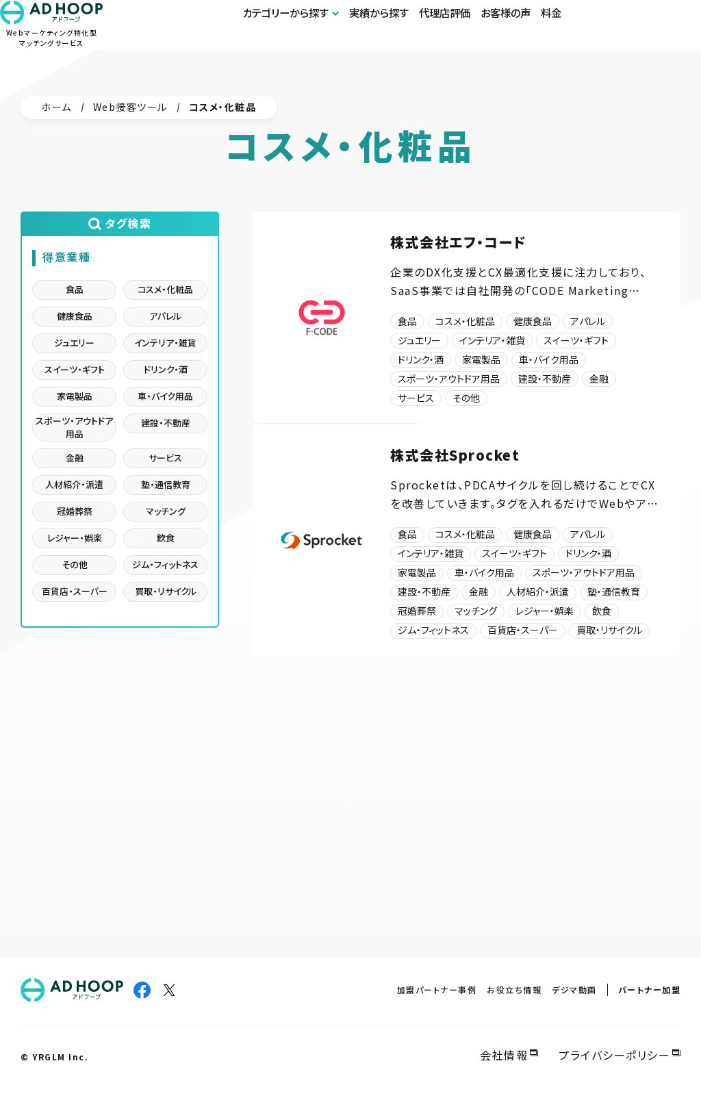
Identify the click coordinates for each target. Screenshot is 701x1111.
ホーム (56, 107)
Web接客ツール (130, 107)
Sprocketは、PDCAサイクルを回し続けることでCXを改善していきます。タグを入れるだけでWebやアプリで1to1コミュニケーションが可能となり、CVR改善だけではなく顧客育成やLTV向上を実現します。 (524, 510)
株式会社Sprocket (455, 471)
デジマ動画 (574, 989)
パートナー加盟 (649, 989)
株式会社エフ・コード (458, 242)
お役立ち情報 (514, 989)
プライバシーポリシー (614, 1055)
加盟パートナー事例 (437, 989)
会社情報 (504, 1055)
